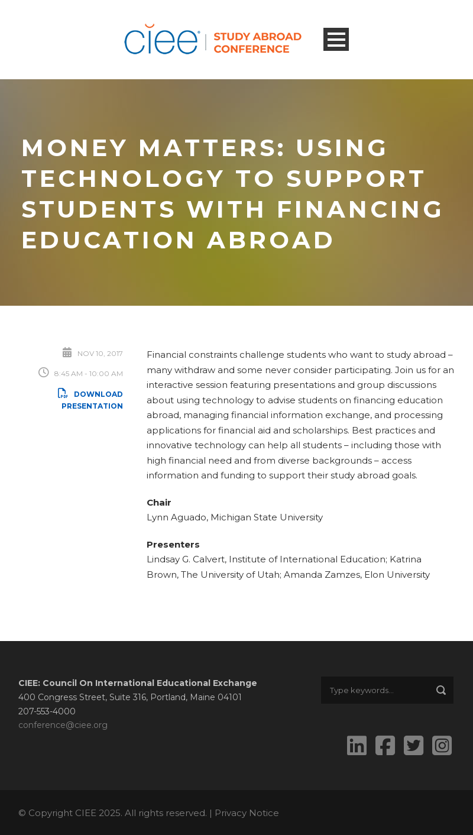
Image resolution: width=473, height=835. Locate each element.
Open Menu (336, 39)
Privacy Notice (247, 812)
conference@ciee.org (63, 725)
